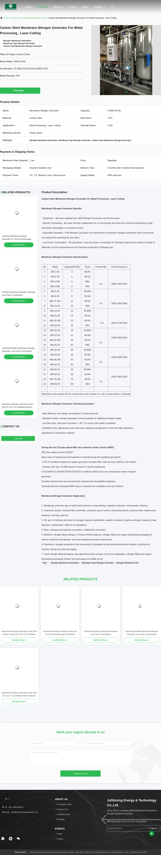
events (72, 7)
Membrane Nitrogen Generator (33, 18)
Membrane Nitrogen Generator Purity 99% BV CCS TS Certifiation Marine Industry (17, 407)
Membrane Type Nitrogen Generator (98, 563)
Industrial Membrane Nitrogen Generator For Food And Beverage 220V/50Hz (16, 239)
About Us (58, 7)
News (85, 7)
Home (28, 7)
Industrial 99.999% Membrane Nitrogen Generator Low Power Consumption (141, 632)
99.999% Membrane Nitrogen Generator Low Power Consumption (101, 632)
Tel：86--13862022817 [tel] (13, 807)
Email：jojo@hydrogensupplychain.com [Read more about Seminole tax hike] (20, 812)
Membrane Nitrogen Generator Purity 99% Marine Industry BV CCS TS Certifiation (19, 632)
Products (42, 7)
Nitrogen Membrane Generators (65, 563)
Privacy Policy (20, 852)
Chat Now (20, 90)
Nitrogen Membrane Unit (127, 563)
